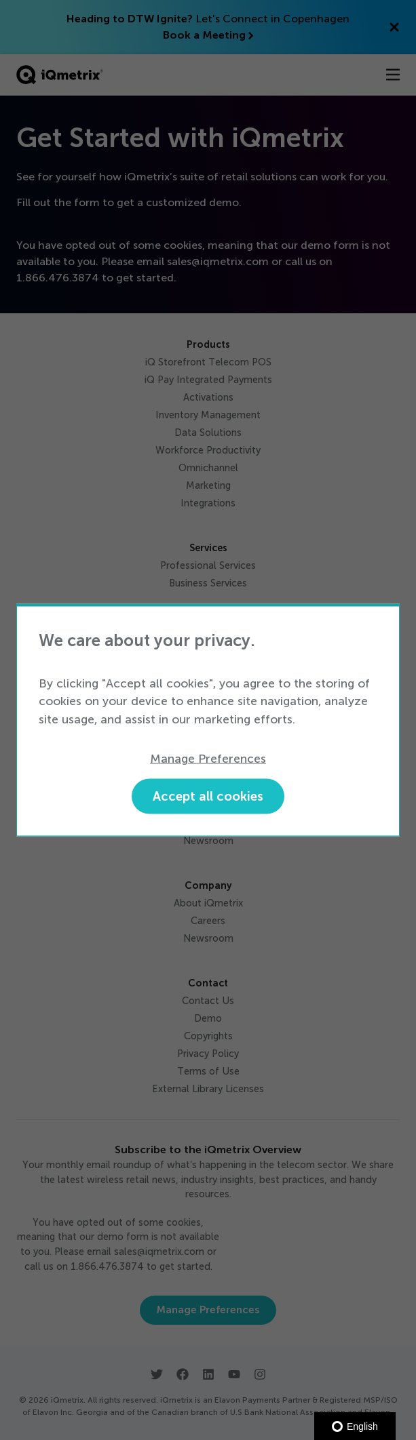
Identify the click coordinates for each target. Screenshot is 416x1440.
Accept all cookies (208, 795)
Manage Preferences (208, 758)
